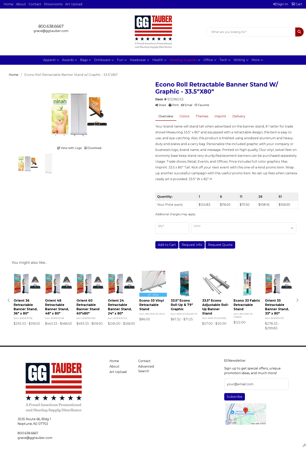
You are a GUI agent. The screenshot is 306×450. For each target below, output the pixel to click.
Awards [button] (68, 60)
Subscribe (234, 397)
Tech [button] (223, 60)
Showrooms (53, 4)
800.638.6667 (51, 26)
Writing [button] (239, 60)
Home (8, 4)
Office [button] (208, 60)
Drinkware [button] (102, 60)
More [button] (256, 60)
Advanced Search (146, 369)
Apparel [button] (49, 60)
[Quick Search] (250, 31)
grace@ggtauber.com (51, 31)
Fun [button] (120, 60)
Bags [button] (84, 60)
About (21, 4)
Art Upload (73, 4)
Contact (35, 4)
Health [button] (157, 60)
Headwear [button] (138, 60)
